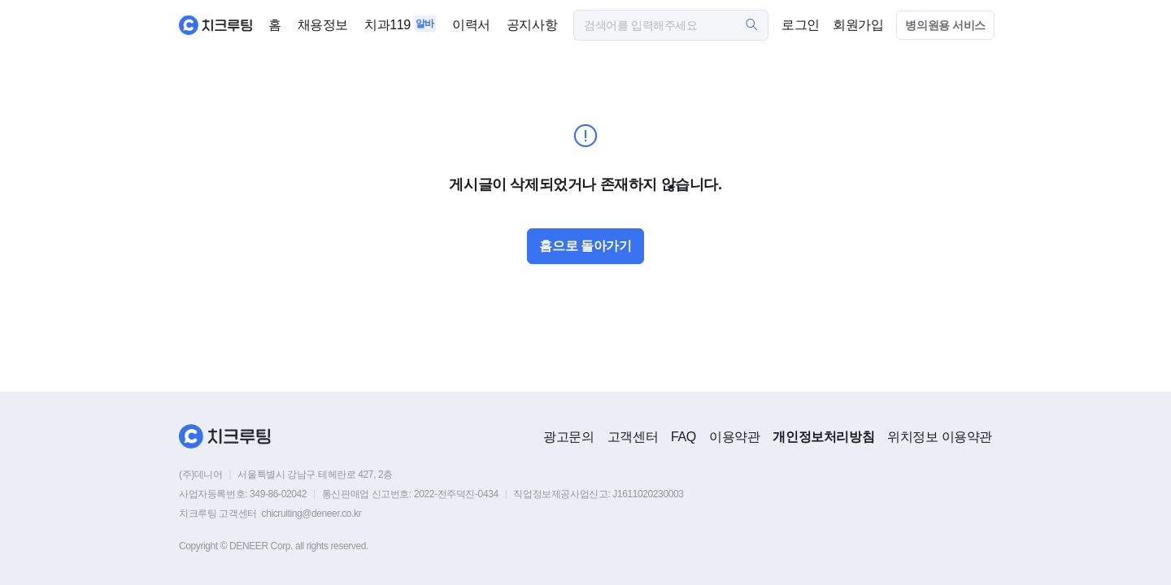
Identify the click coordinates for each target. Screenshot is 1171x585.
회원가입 (858, 25)
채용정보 (323, 25)
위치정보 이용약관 (939, 437)
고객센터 (632, 437)
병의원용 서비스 (945, 25)
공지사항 (532, 25)
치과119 (387, 25)
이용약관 (734, 437)
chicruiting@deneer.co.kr (312, 513)
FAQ (683, 437)
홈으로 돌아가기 (585, 246)
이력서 (471, 25)
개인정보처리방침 (823, 437)
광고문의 (568, 437)
